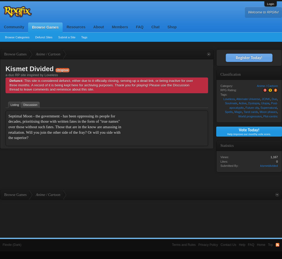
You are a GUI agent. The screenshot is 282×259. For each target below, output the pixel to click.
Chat (155, 27)
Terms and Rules (184, 245)
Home (261, 245)
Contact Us (228, 245)
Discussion (30, 104)
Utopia (265, 103)
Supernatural (268, 107)
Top (270, 245)
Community (14, 27)
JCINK (266, 99)
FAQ (140, 27)
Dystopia (253, 103)
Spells (229, 111)
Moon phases (268, 111)
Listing (15, 104)
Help (242, 245)
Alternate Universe (248, 99)
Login (270, 4)
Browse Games (45, 27)
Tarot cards (251, 111)
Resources (76, 27)
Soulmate (231, 103)
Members (120, 27)
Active (242, 103)
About (98, 27)
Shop (172, 27)
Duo (274, 99)
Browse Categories (17, 37)
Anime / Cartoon (267, 85)
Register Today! (249, 57)
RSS (277, 245)
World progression (250, 116)
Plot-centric (270, 116)
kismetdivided (269, 165)
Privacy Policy (208, 245)
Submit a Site (66, 37)
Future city (252, 107)
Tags (84, 37)
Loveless (229, 99)
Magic (238, 111)
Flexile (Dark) (12, 245)
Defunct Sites (43, 37)
